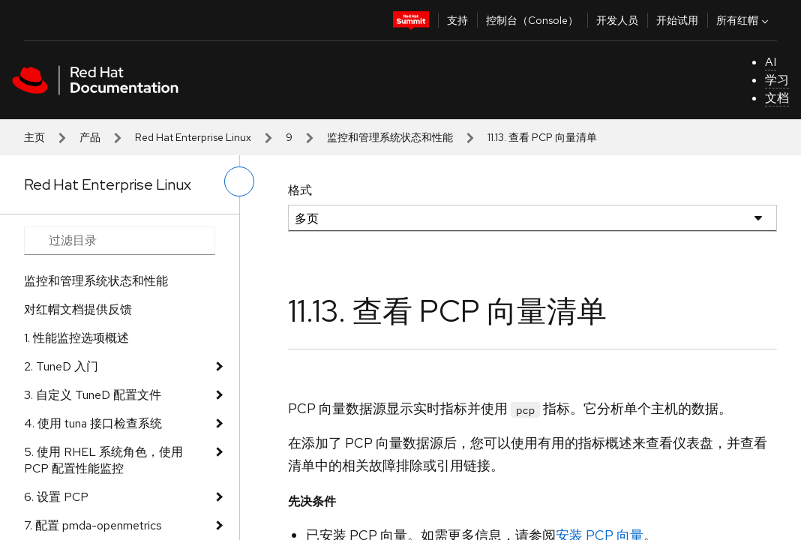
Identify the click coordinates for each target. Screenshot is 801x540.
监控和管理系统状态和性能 (390, 137)
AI (770, 62)
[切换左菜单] (239, 181)
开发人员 (617, 20)
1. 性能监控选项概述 (76, 338)
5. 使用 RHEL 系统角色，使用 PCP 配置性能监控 (103, 460)
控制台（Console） (532, 20)
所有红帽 (744, 20)
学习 (777, 80)
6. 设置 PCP (56, 497)
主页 (34, 137)
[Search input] (119, 240)
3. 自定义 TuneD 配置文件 (92, 395)
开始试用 (677, 20)
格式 (300, 190)
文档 (777, 98)
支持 (457, 20)
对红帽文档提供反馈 (78, 309)
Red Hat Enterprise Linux (193, 137)
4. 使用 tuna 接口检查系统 (93, 423)
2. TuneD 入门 (61, 366)
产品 (90, 137)
